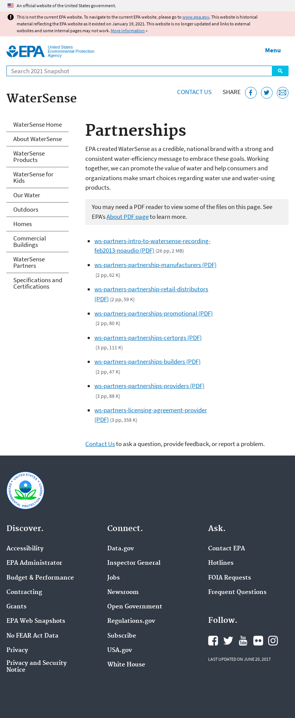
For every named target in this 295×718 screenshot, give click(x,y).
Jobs (113, 578)
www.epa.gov (195, 17)
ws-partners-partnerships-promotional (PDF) (153, 313)
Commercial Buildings (29, 241)
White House (126, 664)
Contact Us (194, 92)
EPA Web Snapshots (35, 621)
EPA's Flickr (258, 641)
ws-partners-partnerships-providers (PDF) (149, 386)
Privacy (17, 650)
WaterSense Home (37, 124)
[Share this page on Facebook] (251, 93)
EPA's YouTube (243, 641)
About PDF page (128, 216)
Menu (273, 50)
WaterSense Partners (29, 262)
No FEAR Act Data (32, 636)
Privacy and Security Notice (36, 667)
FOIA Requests (229, 578)
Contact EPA (226, 548)
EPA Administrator (34, 563)
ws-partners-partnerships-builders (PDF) (147, 361)
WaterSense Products (29, 156)
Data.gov (120, 548)
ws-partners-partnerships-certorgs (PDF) (148, 337)
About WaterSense (37, 139)
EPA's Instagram (273, 641)
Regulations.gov (131, 621)
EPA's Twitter (228, 641)
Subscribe (121, 636)
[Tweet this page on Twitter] (267, 93)
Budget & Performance (40, 578)
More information (128, 30)
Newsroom (123, 592)
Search (280, 71)
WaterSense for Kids (33, 177)
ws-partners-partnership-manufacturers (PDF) (155, 265)
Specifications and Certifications (37, 283)
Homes (22, 224)
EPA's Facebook (213, 641)
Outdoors (25, 209)
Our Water (26, 195)
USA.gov (119, 650)
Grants (16, 606)
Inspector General (133, 563)
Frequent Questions (237, 592)
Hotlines (221, 563)
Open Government (134, 606)
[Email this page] (283, 93)
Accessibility (25, 548)
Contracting (24, 592)
